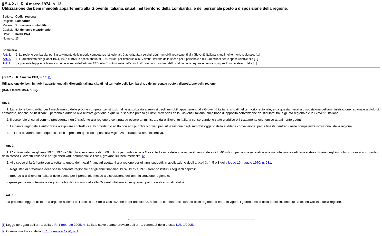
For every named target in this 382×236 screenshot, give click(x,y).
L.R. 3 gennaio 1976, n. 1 (60, 231)
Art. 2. (8, 146)
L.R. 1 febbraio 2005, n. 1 (70, 224)
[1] (49, 77)
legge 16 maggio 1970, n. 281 (249, 162)
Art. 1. (6, 103)
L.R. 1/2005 (184, 224)
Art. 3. (8, 195)
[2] (143, 156)
